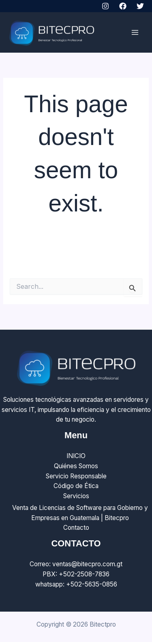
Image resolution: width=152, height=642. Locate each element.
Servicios (76, 496)
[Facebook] (122, 6)
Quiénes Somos (76, 466)
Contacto (76, 527)
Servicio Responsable (76, 476)
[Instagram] (105, 6)
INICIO (76, 456)
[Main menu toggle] (135, 32)
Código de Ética (76, 486)
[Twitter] (140, 6)
